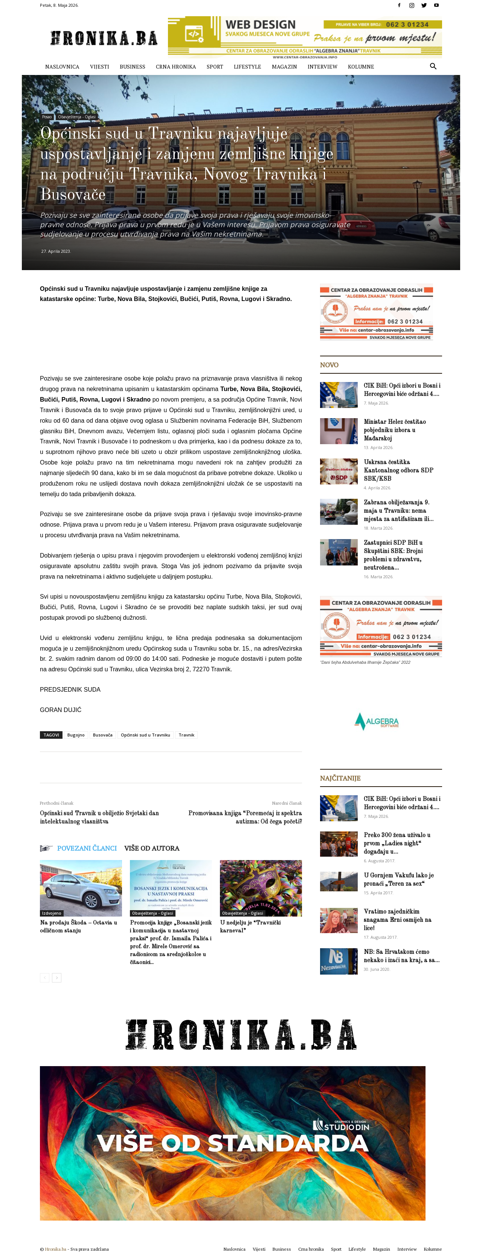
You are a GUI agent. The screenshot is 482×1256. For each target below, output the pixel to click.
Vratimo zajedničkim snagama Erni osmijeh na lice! (398, 920)
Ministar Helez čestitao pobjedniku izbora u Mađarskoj (395, 430)
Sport (215, 66)
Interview (322, 66)
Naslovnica (62, 66)
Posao (47, 116)
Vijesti (99, 66)
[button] (433, 67)
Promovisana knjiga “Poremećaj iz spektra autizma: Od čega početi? (245, 818)
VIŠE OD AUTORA (151, 848)
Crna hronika (176, 66)
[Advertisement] (177, 331)
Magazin (284, 66)
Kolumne (361, 66)
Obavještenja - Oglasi (77, 116)
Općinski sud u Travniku (145, 735)
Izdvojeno (51, 913)
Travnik (186, 735)
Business (132, 66)
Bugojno (76, 735)
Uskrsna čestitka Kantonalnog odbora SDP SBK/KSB (398, 471)
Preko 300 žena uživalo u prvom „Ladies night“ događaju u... (397, 844)
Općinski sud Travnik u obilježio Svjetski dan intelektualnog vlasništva (99, 818)
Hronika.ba (55, 1249)
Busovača (103, 735)
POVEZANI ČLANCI (87, 848)
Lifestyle (247, 66)
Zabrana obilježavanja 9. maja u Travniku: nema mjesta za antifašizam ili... (398, 511)
